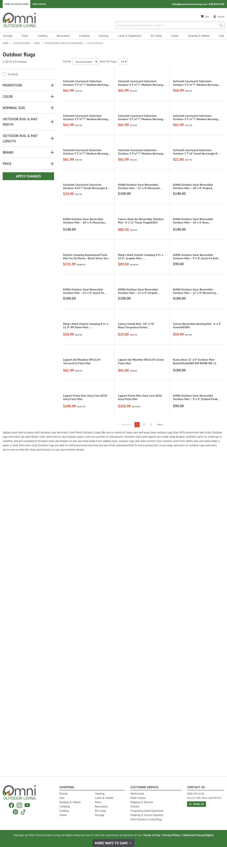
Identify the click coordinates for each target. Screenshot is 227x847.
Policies (134, 806)
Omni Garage (39, 4)
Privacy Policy (171, 835)
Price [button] (7, 165)
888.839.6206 (216, 4)
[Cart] (205, 17)
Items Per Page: (108, 62)
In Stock (13, 75)
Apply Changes (28, 177)
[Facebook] (11, 805)
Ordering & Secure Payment (146, 815)
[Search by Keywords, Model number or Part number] (167, 26)
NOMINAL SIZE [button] (14, 109)
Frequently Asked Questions (147, 810)
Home (174, 37)
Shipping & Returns (141, 802)
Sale (221, 37)
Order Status (138, 798)
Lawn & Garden (104, 798)
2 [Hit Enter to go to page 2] (144, 745)
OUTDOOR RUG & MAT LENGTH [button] (20, 140)
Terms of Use (151, 835)
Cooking (42, 37)
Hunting (103, 37)
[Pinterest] (15, 811)
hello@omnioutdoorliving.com (190, 4)
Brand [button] (8, 153)
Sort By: (67, 62)
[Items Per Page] (123, 63)
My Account (137, 793)
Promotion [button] (12, 86)
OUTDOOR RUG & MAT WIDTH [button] (20, 123)
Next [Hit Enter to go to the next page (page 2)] (161, 745)
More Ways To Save (113, 843)
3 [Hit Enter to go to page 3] (151, 745)
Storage (7, 37)
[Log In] (218, 17)
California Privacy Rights (198, 835)
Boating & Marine (198, 37)
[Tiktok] (23, 811)
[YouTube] (27, 805)
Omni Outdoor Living (16, 4)
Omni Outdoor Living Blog (146, 819)
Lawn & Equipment (129, 37)
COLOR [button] (8, 97)
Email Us (196, 804)
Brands (63, 793)
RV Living (156, 37)
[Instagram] (19, 805)
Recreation (63, 37)
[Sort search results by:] (85, 63)
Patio (25, 37)
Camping (84, 37)
